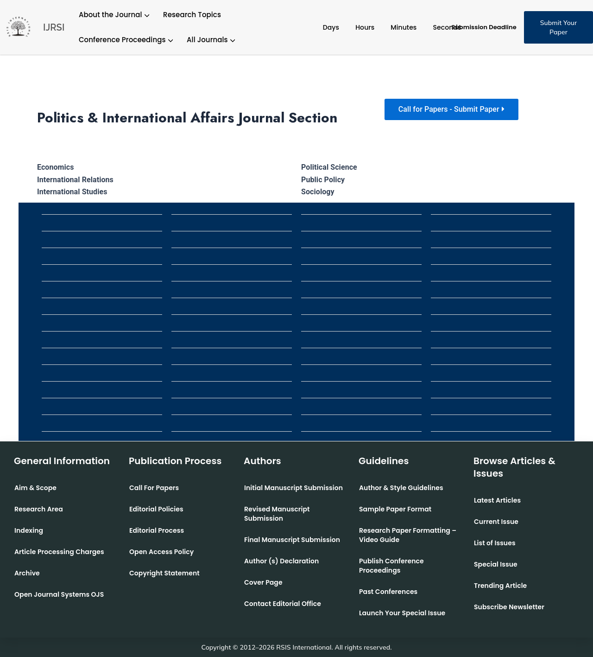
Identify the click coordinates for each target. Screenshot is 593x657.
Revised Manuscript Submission (277, 513)
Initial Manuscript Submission (293, 487)
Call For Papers (154, 487)
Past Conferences (388, 591)
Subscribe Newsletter (509, 607)
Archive (27, 573)
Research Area (38, 509)
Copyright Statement (164, 573)
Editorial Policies (156, 509)
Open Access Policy (161, 551)
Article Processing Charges (59, 551)
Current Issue (496, 521)
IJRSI (53, 27)
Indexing (28, 530)
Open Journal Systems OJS (59, 594)
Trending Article (500, 585)
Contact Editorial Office (282, 603)
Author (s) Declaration (281, 561)
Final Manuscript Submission (292, 539)
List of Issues (495, 543)
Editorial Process (156, 530)
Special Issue (495, 564)
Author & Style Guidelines (401, 487)
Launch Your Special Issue (402, 613)
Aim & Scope (35, 487)
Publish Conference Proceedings (391, 565)
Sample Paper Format (395, 509)
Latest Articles (497, 500)
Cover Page (263, 582)
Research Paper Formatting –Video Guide (407, 535)
